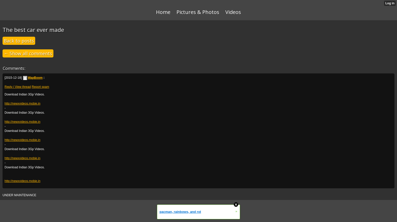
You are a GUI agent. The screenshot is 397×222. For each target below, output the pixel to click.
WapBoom (33, 77)
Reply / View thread (18, 87)
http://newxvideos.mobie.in (22, 103)
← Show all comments (28, 53)
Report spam (40, 87)
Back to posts (19, 41)
